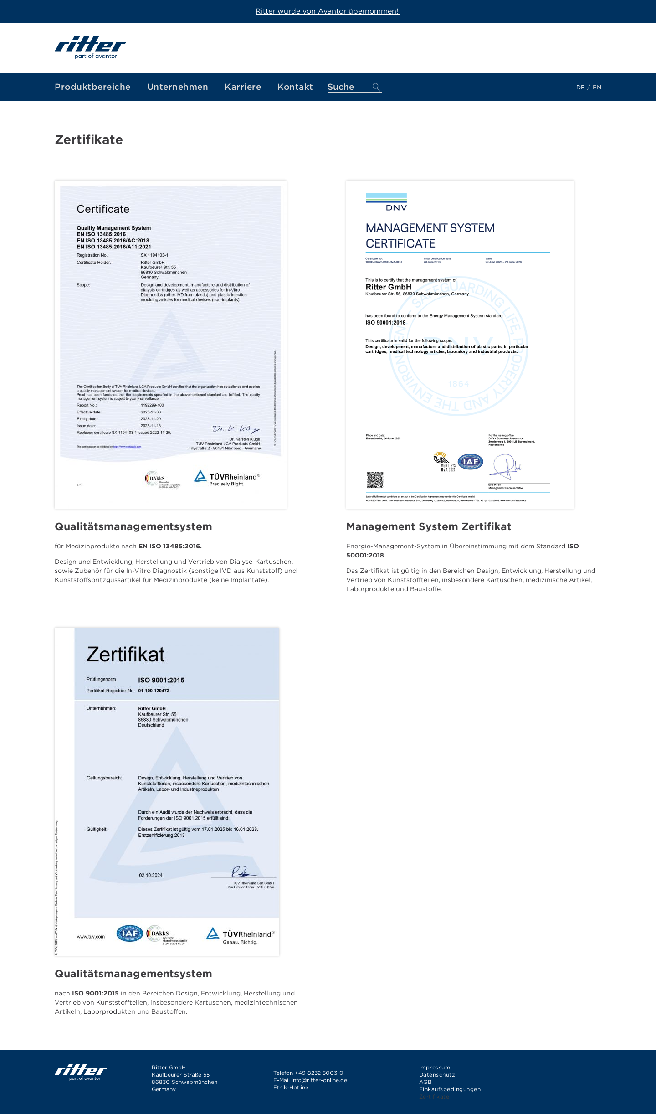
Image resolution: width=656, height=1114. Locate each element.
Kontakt (295, 87)
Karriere (243, 87)
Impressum (435, 1067)
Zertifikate (434, 1096)
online (331, 1080)
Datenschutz (437, 1074)
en (597, 87)
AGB (425, 1081)
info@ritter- (307, 1080)
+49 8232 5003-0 (319, 1072)
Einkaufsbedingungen (450, 1089)
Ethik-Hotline (290, 1087)
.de (343, 1080)
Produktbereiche (93, 87)
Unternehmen (178, 87)
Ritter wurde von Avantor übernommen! (328, 11)
